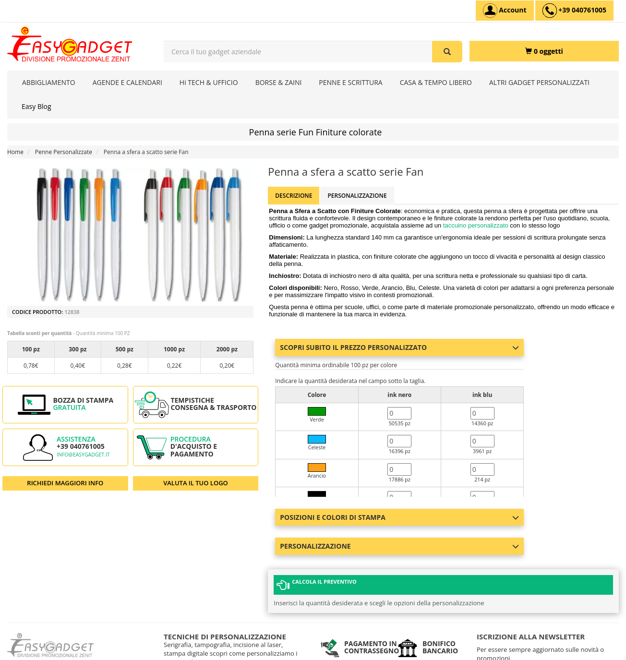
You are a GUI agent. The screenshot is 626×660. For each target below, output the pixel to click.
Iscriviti (507, 630)
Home (15, 152)
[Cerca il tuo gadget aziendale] (447, 51)
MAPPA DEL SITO (186, 652)
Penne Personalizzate (63, 152)
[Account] (505, 10)
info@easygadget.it (83, 454)
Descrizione (293, 196)
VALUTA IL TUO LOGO (195, 483)
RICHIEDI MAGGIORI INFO (65, 483)
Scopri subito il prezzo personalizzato (399, 347)
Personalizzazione (356, 196)
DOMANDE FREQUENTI (194, 628)
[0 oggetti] (544, 51)
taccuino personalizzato (476, 225)
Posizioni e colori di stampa (399, 517)
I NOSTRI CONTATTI (190, 640)
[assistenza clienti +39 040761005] (574, 10)
